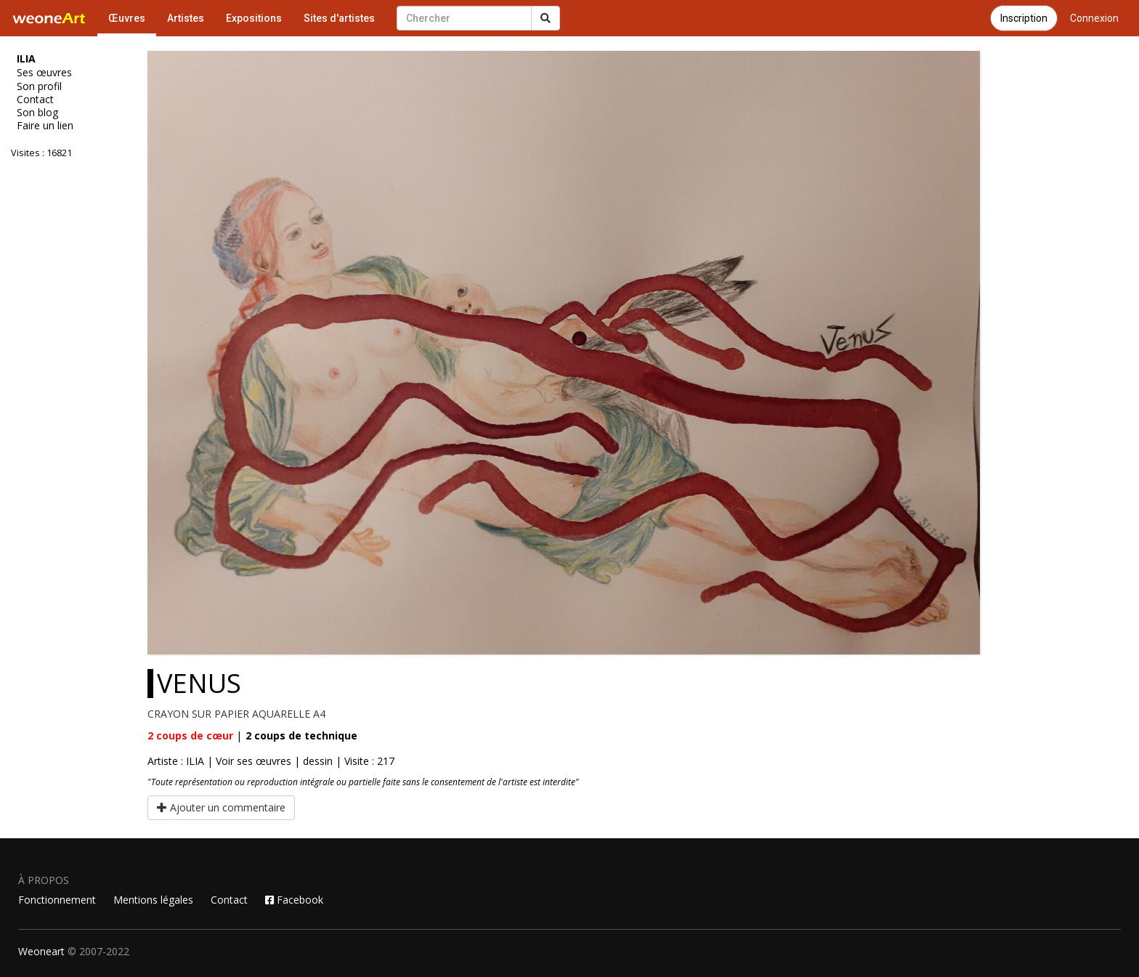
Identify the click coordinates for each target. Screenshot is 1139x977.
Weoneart (41, 951)
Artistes (185, 18)
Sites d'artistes (339, 18)
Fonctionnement (57, 900)
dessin (318, 761)
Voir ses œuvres (253, 761)
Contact (35, 99)
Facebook (294, 900)
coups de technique (301, 735)
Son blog (37, 112)
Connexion (1094, 18)
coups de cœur (190, 735)
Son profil (39, 86)
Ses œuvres (44, 72)
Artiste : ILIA (175, 761)
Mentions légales (153, 900)
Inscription (1023, 18)
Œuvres (126, 18)
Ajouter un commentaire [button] (221, 807)
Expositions (254, 18)
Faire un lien (45, 125)
